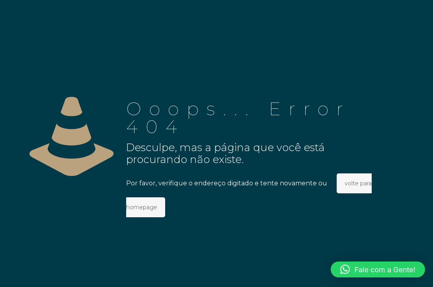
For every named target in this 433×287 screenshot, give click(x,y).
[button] (378, 269)
